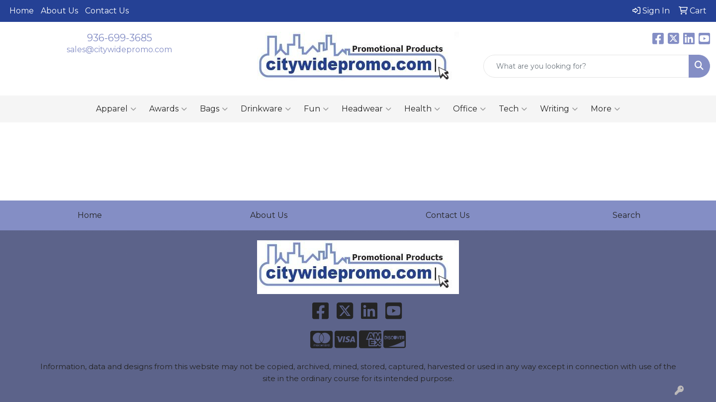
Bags (214, 109)
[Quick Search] (586, 66)
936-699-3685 (119, 38)
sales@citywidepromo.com (119, 49)
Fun (316, 109)
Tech (513, 109)
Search (626, 215)
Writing (559, 109)
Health (422, 109)
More (605, 109)
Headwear (366, 109)
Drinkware (266, 109)
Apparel (116, 109)
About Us (59, 10)
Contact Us (107, 10)
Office (469, 109)
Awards (168, 109)
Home (21, 10)
